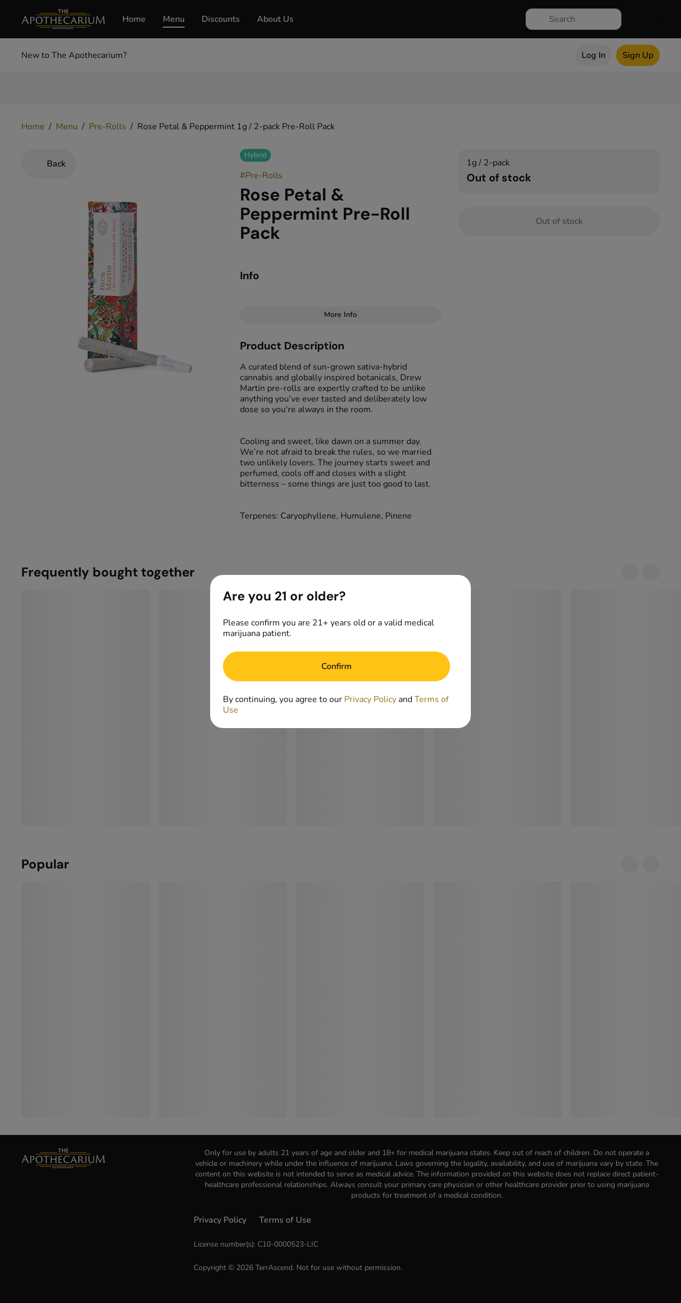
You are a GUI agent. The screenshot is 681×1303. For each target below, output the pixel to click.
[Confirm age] (336, 666)
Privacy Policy (370, 699)
